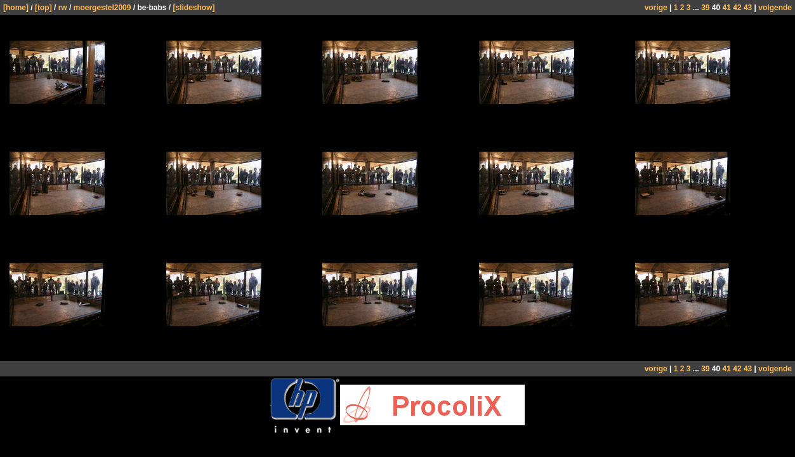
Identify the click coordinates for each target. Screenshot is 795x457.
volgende (775, 7)
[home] (16, 7)
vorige (656, 7)
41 (727, 7)
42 (737, 7)
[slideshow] (193, 7)
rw (62, 7)
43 (748, 7)
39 (705, 7)
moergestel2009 (102, 7)
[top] (43, 7)
